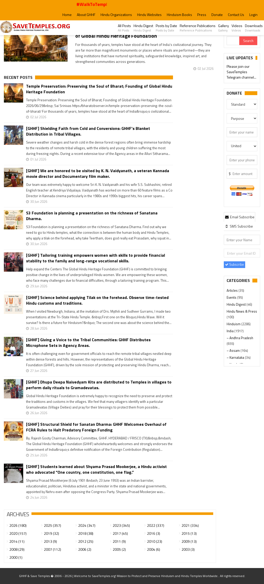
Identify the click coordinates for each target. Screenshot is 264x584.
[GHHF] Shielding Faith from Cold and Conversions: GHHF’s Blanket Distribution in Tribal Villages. (88, 131)
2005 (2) (119, 549)
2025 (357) (52, 525)
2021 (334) (190, 525)
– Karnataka (236, 357)
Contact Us (236, 14)
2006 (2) (84, 549)
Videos (237, 28)
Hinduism (234, 324)
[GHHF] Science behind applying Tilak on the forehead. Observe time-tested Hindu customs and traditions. (97, 300)
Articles (232, 290)
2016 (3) (153, 533)
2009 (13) (189, 541)
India (230, 330)
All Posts (124, 28)
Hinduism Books (179, 14)
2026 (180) (18, 525)
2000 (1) (15, 557)
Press (201, 14)
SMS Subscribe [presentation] (238, 226)
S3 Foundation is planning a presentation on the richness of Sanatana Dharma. (92, 215)
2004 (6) (153, 549)
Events (232, 297)
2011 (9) (119, 541)
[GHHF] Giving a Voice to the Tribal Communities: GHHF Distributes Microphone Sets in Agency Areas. (88, 342)
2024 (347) (86, 525)
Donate (217, 14)
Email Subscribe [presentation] (239, 217)
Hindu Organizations (116, 14)
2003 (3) (188, 549)
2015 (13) (189, 533)
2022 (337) (155, 525)
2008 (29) (16, 549)
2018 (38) (85, 533)
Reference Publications (198, 28)
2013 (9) (50, 541)
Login (253, 14)
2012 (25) (85, 541)
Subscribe (234, 264)
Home (67, 14)
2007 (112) (52, 549)
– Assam (234, 350)
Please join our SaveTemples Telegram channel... (241, 72)
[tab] (239, 216)
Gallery (223, 28)
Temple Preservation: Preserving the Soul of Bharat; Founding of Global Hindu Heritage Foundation (99, 89)
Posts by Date (166, 28)
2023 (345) (121, 525)
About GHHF (86, 14)
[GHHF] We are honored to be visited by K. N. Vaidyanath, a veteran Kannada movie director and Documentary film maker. (97, 173)
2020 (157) (18, 533)
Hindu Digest (143, 28)
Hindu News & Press (242, 311)
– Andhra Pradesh (240, 337)
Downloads (254, 28)
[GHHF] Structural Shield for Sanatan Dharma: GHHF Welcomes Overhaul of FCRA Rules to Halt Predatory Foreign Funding (96, 427)
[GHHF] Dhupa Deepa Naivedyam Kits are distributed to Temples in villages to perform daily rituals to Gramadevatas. (98, 384)
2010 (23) (154, 541)
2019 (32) (51, 533)
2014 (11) (16, 541)
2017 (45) (120, 533)
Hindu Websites (149, 14)
